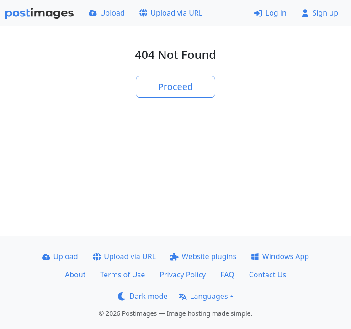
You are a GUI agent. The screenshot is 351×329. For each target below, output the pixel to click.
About (75, 275)
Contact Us (267, 275)
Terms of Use (122, 275)
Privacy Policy (183, 275)
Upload (107, 13)
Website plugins (203, 256)
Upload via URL (170, 13)
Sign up (319, 13)
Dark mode (142, 296)
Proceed (175, 86)
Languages (203, 296)
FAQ (227, 275)
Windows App (280, 256)
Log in (270, 13)
